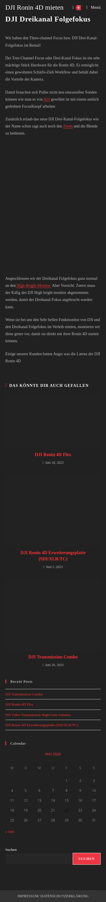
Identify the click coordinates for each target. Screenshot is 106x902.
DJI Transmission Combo (53, 656)
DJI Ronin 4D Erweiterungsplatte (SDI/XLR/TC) (53, 555)
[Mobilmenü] (91, 7)
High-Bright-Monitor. (33, 285)
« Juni (9, 831)
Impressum (28, 896)
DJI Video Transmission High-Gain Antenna (38, 715)
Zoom (68, 126)
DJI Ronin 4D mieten (34, 7)
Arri (47, 99)
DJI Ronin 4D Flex (53, 454)
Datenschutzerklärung (64, 896)
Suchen (11, 849)
